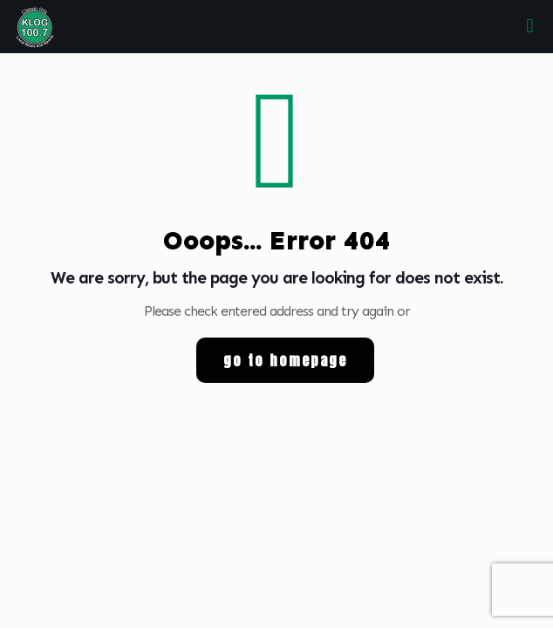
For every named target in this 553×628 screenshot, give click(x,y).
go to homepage (285, 360)
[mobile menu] (529, 26)
